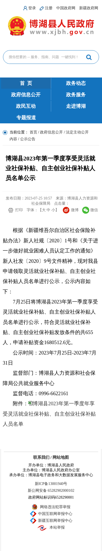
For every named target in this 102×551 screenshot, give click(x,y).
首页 (33, 132)
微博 (75, 210)
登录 (32, 8)
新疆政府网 (88, 8)
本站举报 (57, 527)
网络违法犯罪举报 (55, 507)
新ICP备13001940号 (51, 484)
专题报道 (26, 117)
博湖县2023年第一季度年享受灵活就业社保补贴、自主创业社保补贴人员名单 (49, 414)
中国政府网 (65, 8)
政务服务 (76, 94)
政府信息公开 (26, 94)
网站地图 (60, 457)
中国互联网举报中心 (55, 514)
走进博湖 (76, 106)
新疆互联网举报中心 (55, 521)
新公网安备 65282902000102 (51, 491)
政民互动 (26, 106)
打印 (19, 210)
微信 (94, 210)
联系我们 (41, 457)
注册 (48, 8)
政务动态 (76, 83)
